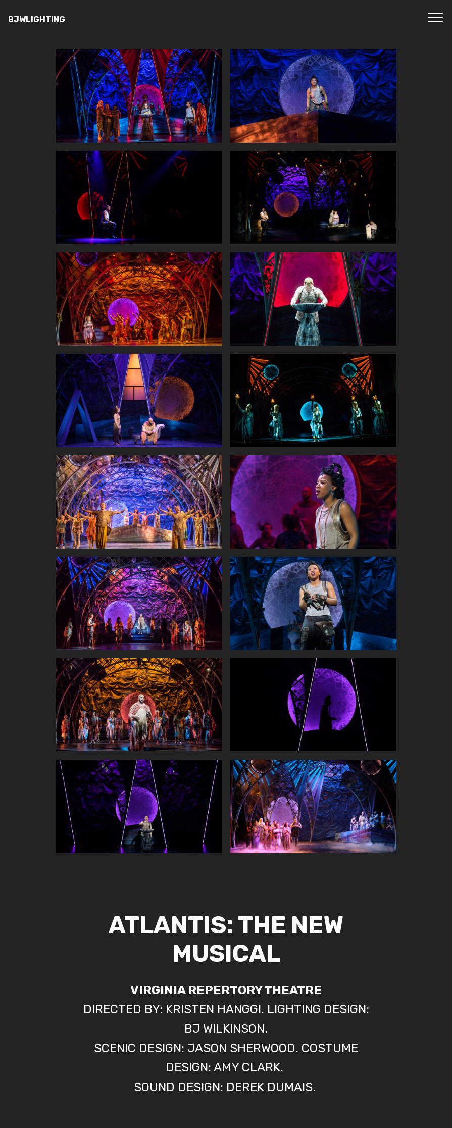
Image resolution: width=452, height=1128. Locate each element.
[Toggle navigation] (436, 16)
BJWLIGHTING (36, 19)
